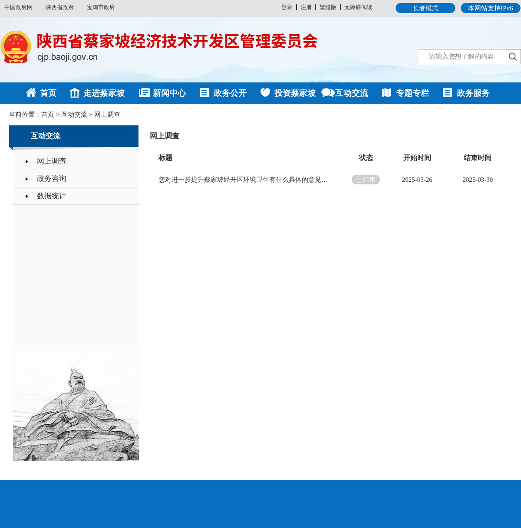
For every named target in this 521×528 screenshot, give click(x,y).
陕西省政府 (60, 7)
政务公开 (230, 93)
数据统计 (51, 196)
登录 (287, 7)
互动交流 (351, 93)
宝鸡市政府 (101, 7)
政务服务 (473, 93)
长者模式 (425, 8)
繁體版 (328, 7)
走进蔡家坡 (104, 93)
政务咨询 (51, 178)
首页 (48, 93)
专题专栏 (412, 93)
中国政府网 (18, 7)
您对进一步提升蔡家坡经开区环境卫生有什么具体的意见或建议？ (245, 179)
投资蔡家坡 (295, 93)
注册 (306, 7)
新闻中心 (169, 93)
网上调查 (107, 114)
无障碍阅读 (358, 7)
